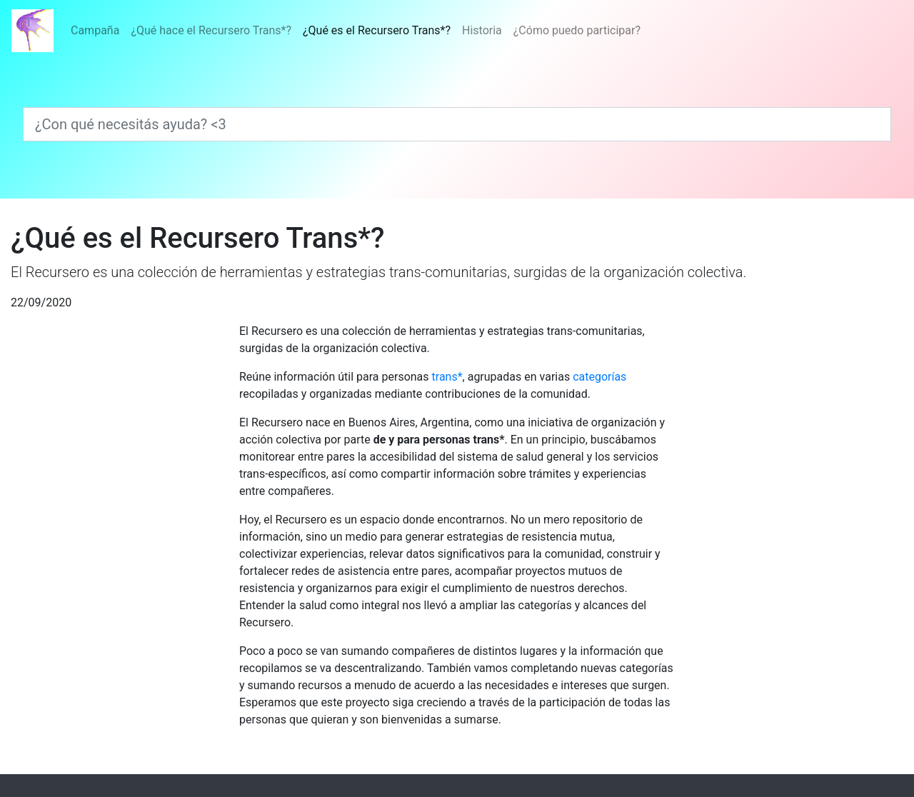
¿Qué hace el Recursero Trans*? (211, 30)
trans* (447, 377)
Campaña (95, 30)
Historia (482, 30)
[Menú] (355, 30)
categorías (599, 377)
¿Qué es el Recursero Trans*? (379, 29)
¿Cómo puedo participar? (577, 30)
